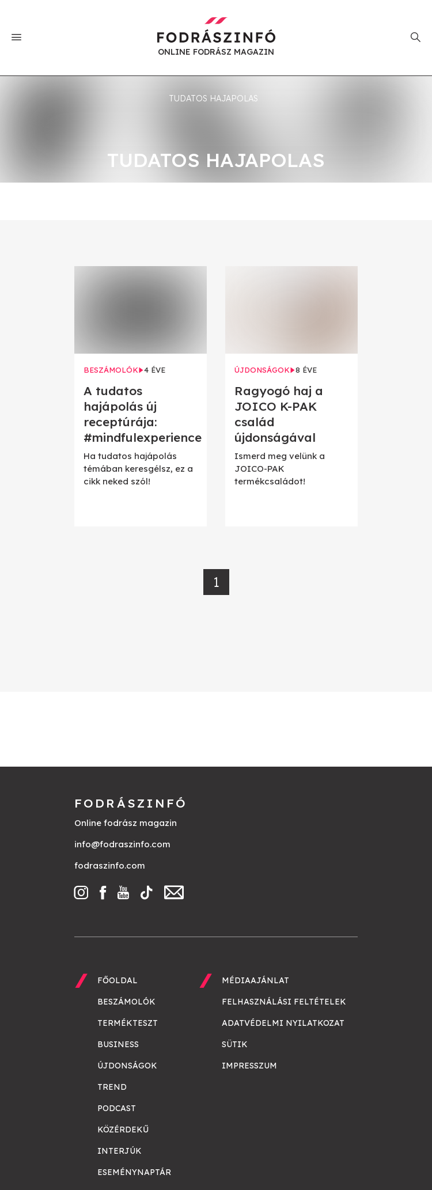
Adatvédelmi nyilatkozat (283, 1023)
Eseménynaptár (134, 1172)
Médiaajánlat (255, 980)
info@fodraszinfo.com (122, 844)
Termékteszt (127, 1023)
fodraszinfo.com (109, 865)
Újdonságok (127, 1065)
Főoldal (117, 980)
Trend (112, 1087)
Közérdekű (123, 1129)
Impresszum (249, 1065)
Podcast (116, 1108)
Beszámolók (126, 1001)
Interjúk (119, 1151)
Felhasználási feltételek (284, 1001)
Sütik (235, 1044)
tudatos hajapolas (213, 98)
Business (118, 1044)
